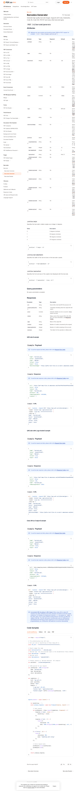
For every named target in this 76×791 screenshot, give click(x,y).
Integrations (16, 7)
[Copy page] (66, 15)
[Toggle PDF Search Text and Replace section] (11, 42)
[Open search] (38, 2)
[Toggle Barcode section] (11, 168)
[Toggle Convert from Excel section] (11, 90)
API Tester (34, 7)
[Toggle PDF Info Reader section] (11, 108)
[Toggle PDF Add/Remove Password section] (11, 150)
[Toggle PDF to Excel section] (11, 60)
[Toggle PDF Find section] (11, 115)
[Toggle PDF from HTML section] (11, 80)
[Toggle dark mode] (71, 2)
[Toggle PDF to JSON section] (11, 55)
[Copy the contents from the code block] (71, 246)
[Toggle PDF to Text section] (11, 58)
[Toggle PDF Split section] (11, 100)
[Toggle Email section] (11, 142)
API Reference (7, 7)
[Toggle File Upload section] (11, 145)
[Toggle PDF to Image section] (11, 69)
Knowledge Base (25, 7)
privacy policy (31, 787)
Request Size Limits (60, 349)
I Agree (54, 786)
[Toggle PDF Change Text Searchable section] (11, 118)
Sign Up (66, 2)
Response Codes (61, 378)
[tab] (32, 632)
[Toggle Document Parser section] (11, 29)
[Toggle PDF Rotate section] (11, 160)
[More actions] (72, 15)
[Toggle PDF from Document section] (11, 71)
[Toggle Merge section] (11, 97)
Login (58, 2)
